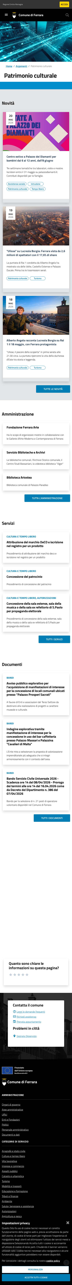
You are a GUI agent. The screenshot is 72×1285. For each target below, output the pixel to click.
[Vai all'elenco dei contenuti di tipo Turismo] (37, 278)
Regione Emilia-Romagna (13, 4)
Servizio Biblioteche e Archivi (26, 452)
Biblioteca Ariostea (19, 477)
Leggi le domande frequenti (29, 1019)
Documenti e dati (11, 1142)
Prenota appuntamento (27, 1029)
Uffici (4, 1122)
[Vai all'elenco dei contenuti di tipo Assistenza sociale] (17, 184)
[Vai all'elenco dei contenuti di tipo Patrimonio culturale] (18, 189)
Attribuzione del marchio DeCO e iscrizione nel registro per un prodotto (35, 544)
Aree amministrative (12, 1117)
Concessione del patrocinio (24, 576)
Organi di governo (11, 1112)
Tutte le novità (53, 389)
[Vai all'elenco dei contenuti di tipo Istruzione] (35, 184)
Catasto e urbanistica (13, 1184)
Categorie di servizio (15, 1149)
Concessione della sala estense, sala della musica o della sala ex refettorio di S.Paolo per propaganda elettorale (35, 607)
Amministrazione (13, 1102)
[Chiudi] (68, 1222)
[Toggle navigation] (6, 15)
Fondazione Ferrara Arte (23, 427)
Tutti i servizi (54, 639)
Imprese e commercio (13, 1174)
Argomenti (21, 66)
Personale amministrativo (15, 1137)
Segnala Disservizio (25, 1043)
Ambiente (7, 1209)
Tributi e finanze (10, 1204)
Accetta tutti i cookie (36, 1277)
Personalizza (35, 1269)
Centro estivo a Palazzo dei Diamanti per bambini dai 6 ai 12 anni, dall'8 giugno (31, 159)
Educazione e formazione (15, 1199)
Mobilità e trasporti (11, 1194)
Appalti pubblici (10, 1179)
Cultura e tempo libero (13, 1163)
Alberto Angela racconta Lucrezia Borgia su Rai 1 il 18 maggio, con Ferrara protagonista (35, 342)
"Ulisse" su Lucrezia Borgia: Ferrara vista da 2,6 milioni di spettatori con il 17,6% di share (36, 253)
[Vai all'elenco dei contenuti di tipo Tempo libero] (37, 189)
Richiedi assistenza (24, 1024)
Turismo (6, 1189)
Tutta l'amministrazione (47, 498)
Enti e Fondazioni (11, 1127)
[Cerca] (67, 15)
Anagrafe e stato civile (13, 1158)
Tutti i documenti (52, 818)
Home (9, 66)
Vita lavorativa (9, 1168)
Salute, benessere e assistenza (18, 1214)
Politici (5, 1132)
